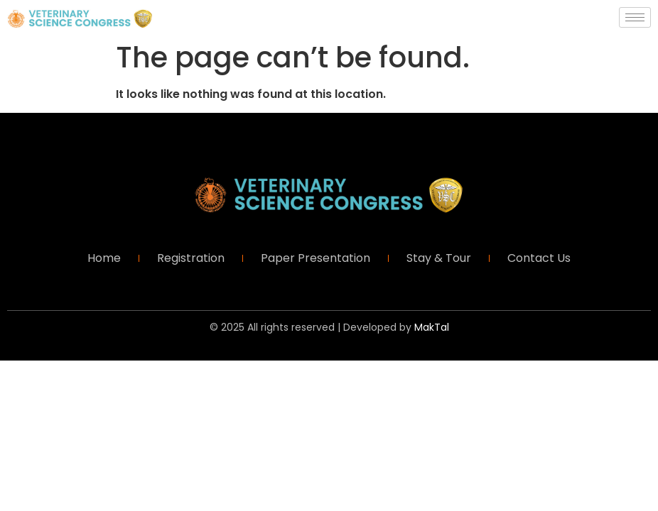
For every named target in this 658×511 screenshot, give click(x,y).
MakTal (431, 327)
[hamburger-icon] (635, 17)
